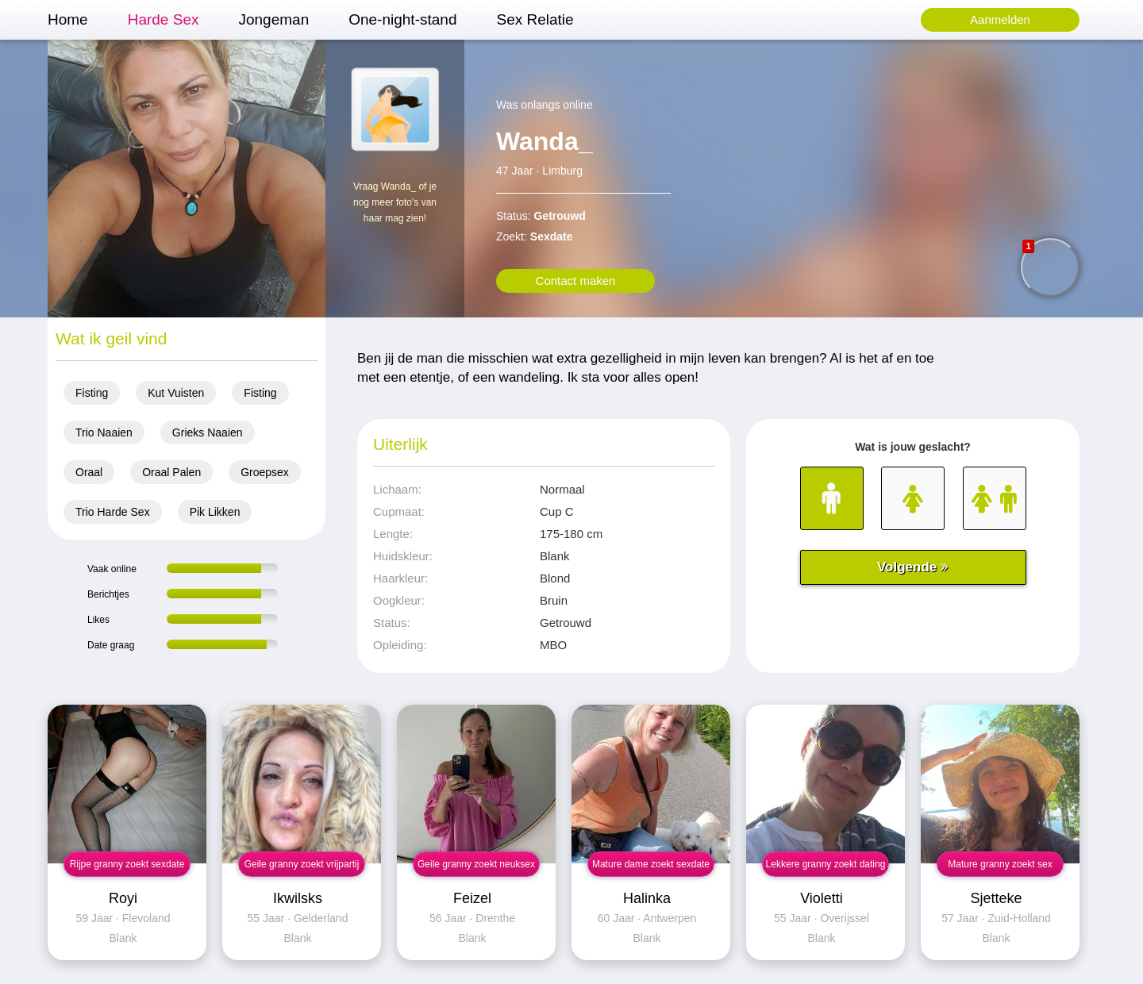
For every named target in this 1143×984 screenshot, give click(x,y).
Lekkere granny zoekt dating (826, 864)
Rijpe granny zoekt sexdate (127, 864)
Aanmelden (1000, 19)
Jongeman (273, 19)
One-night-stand (402, 19)
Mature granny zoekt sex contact (1000, 868)
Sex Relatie (534, 19)
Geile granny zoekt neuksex (476, 864)
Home (68, 19)
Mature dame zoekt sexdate (651, 864)
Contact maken (576, 280)
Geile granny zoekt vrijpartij (302, 864)
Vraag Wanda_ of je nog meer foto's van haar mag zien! (395, 202)
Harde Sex (163, 19)
